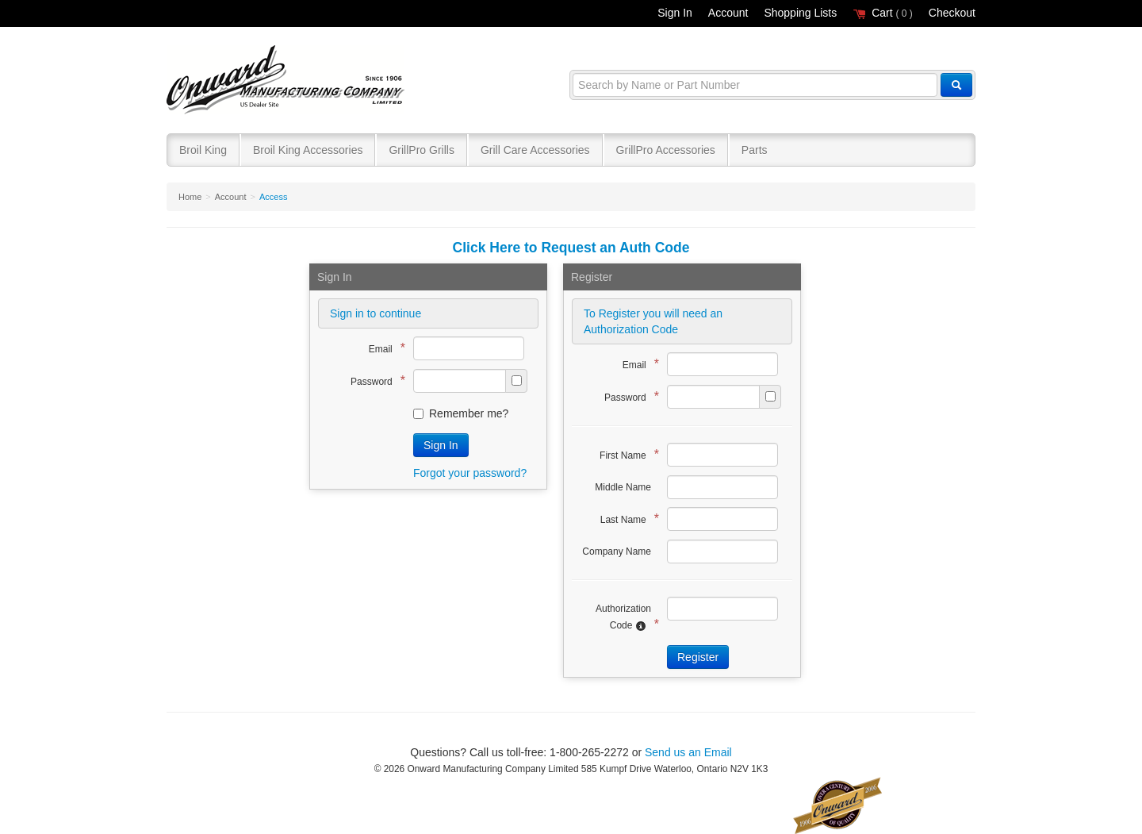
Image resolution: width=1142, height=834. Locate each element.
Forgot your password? (470, 473)
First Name (625, 454)
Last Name (625, 518)
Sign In (674, 12)
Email (383, 348)
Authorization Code (623, 617)
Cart (883, 12)
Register (698, 657)
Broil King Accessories (308, 150)
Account (728, 12)
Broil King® (287, 80)
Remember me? (460, 413)
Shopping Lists (800, 12)
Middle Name (623, 487)
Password (374, 380)
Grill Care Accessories (535, 150)
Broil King (203, 150)
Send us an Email (688, 752)
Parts (755, 150)
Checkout (952, 12)
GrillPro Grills (421, 150)
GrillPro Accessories (665, 150)
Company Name (616, 551)
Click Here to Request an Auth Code (571, 248)
